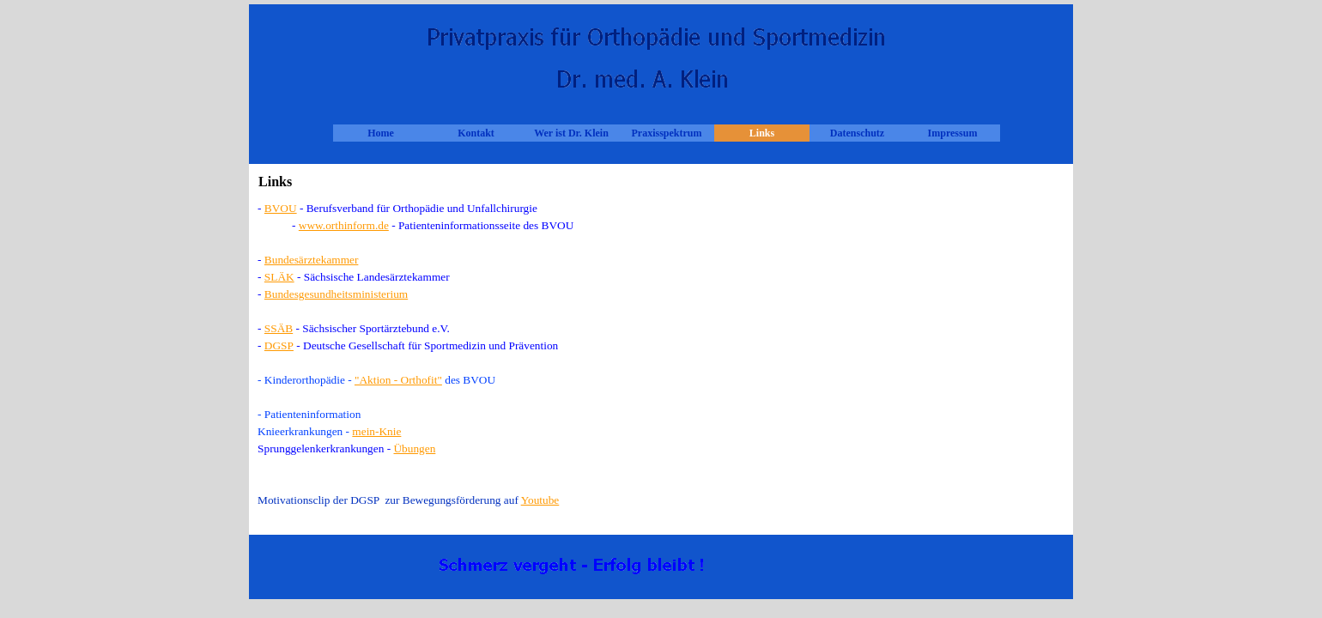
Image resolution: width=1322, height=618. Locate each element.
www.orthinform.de (344, 225)
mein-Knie (376, 431)
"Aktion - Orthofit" (398, 379)
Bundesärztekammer (311, 259)
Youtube (540, 500)
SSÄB (278, 328)
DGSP (279, 345)
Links (761, 133)
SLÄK (279, 276)
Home (380, 133)
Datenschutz (857, 133)
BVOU (280, 208)
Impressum (953, 133)
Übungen (414, 448)
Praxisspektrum (667, 133)
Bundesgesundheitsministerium (336, 294)
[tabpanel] (661, 363)
